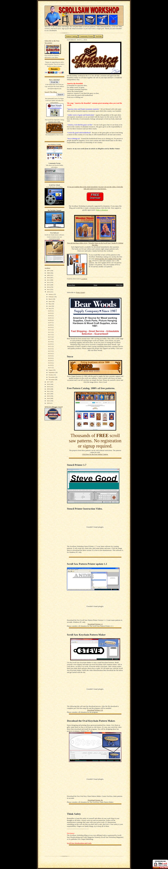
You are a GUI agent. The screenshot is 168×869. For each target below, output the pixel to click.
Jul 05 (50, 318)
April (50, 301)
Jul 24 (50, 353)
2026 (48, 403)
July (50, 308)
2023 (48, 396)
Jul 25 (50, 356)
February (51, 296)
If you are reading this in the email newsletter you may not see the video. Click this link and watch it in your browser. (95, 188)
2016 (48, 292)
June (50, 306)
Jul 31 (50, 367)
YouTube (98, 36)
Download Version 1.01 (95, 710)
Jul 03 (50, 313)
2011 (48, 280)
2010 (48, 277)
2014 (48, 287)
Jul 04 (50, 315)
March (51, 299)
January (51, 294)
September (52, 372)
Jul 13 (50, 334)
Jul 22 (50, 348)
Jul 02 (50, 311)
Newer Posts (71, 285)
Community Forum (86, 36)
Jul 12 (50, 332)
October (51, 375)
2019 (48, 386)
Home (95, 285)
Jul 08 (50, 325)
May (50, 304)
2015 (48, 289)
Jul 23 (50, 351)
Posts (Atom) (80, 292)
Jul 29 (50, 363)
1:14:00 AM (84, 278)
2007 (48, 270)
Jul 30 (50, 365)
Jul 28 (50, 360)
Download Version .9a (95, 800)
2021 (48, 391)
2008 (48, 273)
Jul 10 (50, 327)
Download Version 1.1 (95, 624)
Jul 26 (50, 358)
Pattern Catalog (71, 36)
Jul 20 (50, 344)
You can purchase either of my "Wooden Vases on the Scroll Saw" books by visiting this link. (95, 244)
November (52, 377)
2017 (48, 382)
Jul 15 (50, 337)
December (52, 379)
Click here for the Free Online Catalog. (95, 454)
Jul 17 (50, 339)
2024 (48, 398)
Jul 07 (50, 322)
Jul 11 (50, 329)
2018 (48, 384)
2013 (48, 285)
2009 (48, 275)
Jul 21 (50, 346)
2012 (48, 282)
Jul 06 (50, 320)
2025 (48, 401)
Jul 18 (50, 341)
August (51, 370)
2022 (48, 393)
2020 (48, 389)
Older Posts (119, 285)
